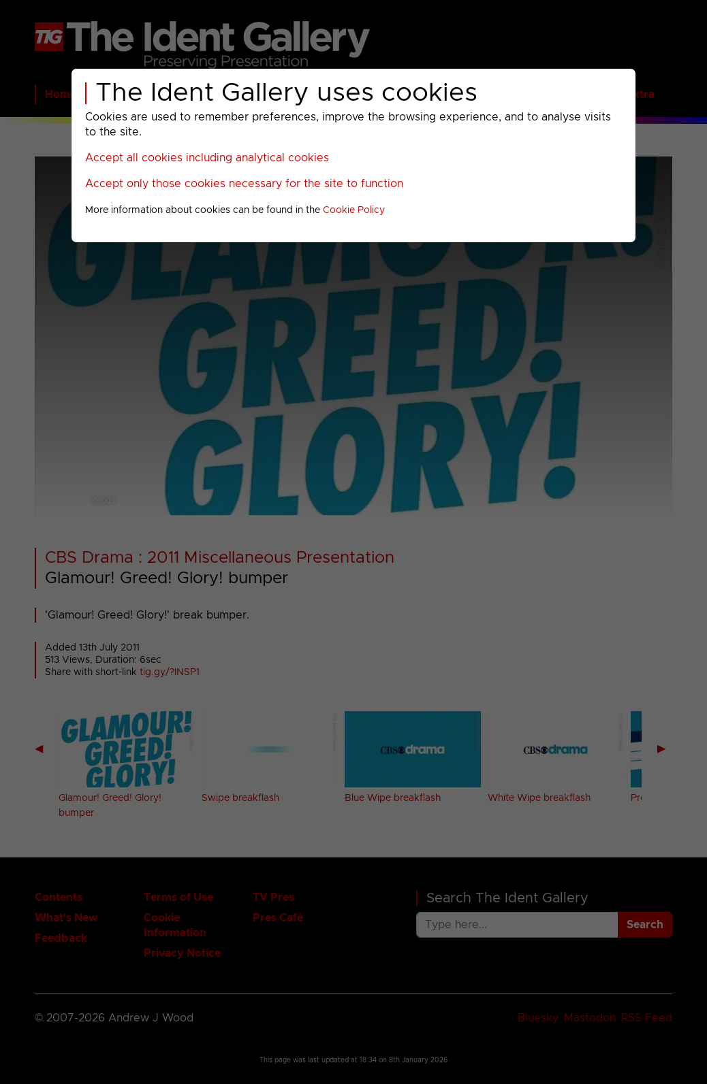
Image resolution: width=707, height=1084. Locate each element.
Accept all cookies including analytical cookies (207, 157)
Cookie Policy (354, 210)
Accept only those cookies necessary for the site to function (244, 183)
